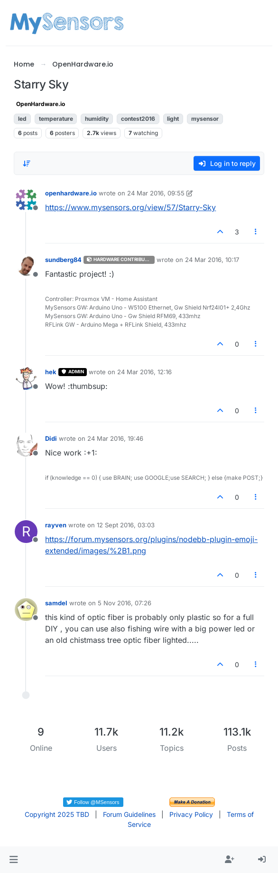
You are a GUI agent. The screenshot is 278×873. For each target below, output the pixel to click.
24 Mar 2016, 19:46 (115, 438)
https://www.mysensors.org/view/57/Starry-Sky (130, 207)
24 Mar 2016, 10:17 (212, 259)
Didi (51, 438)
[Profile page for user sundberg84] (26, 266)
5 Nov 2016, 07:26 (124, 603)
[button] (13, 859)
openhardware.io (71, 193)
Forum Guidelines (129, 814)
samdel (56, 603)
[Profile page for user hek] (26, 378)
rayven (55, 525)
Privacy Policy (191, 814)
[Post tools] (255, 231)
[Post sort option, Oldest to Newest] (26, 163)
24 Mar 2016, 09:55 (156, 193)
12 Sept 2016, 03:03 (126, 525)
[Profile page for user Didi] (26, 445)
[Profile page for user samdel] (26, 609)
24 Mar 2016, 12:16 (144, 372)
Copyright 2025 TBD (57, 814)
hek (50, 372)
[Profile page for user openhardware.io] (26, 199)
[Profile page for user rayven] (26, 531)
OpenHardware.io (40, 103)
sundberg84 (63, 259)
